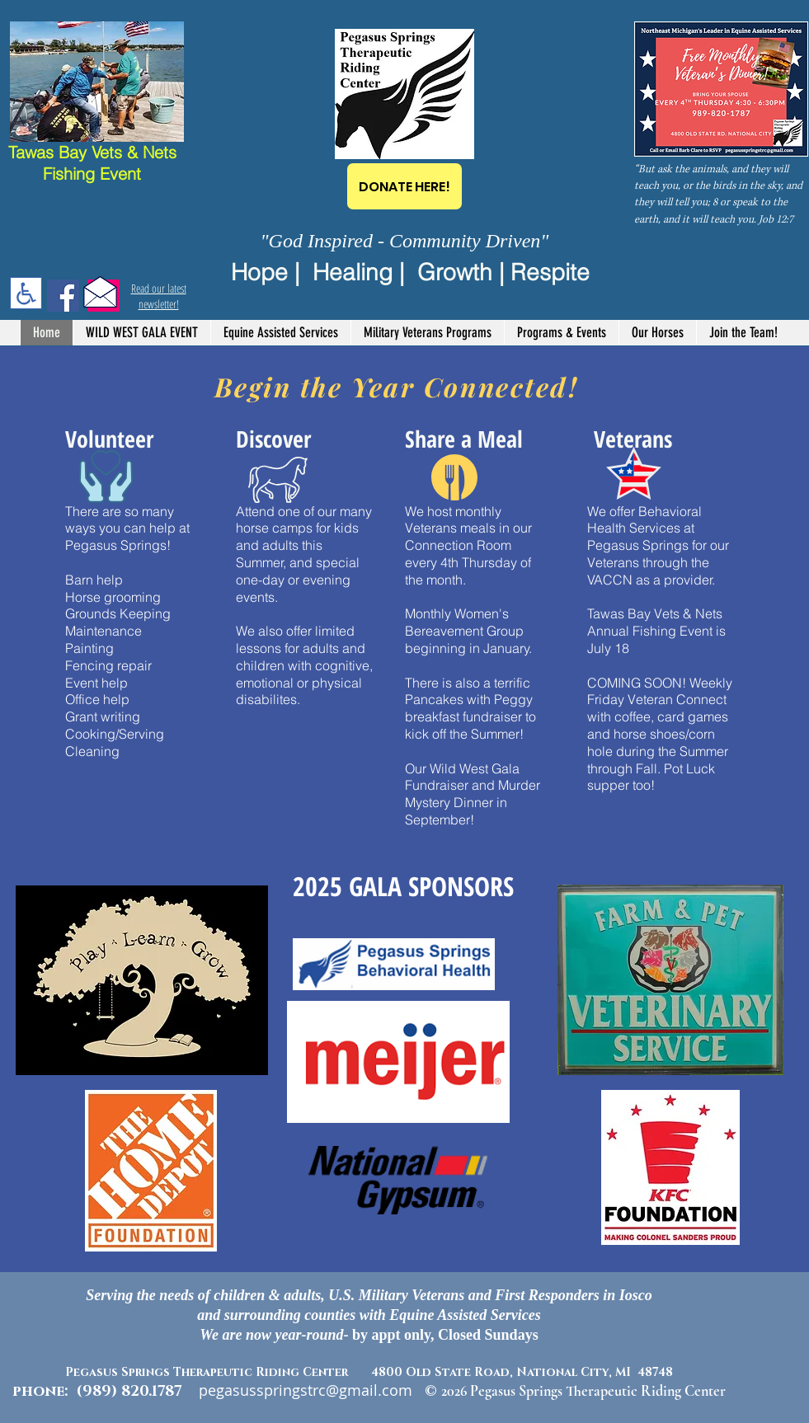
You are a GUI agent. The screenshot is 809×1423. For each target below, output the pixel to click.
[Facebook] (63, 295)
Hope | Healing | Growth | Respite (410, 272)
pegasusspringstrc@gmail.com (305, 1390)
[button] (280, 332)
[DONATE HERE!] (404, 186)
